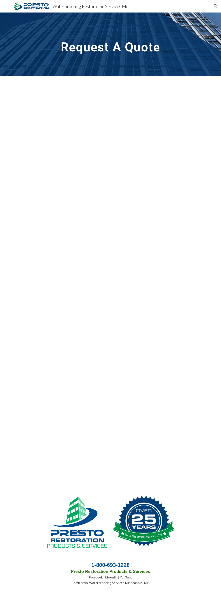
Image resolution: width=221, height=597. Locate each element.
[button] (215, 6)
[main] (111, 44)
